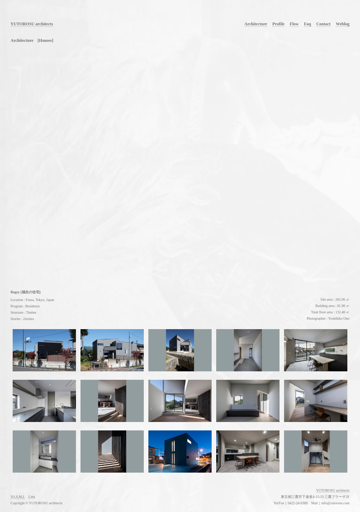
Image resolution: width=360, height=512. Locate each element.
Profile (278, 23)
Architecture (255, 23)
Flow (294, 23)
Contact (323, 23)
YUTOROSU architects (32, 23)
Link (31, 497)
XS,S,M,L (18, 497)
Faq (307, 23)
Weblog (342, 23)
